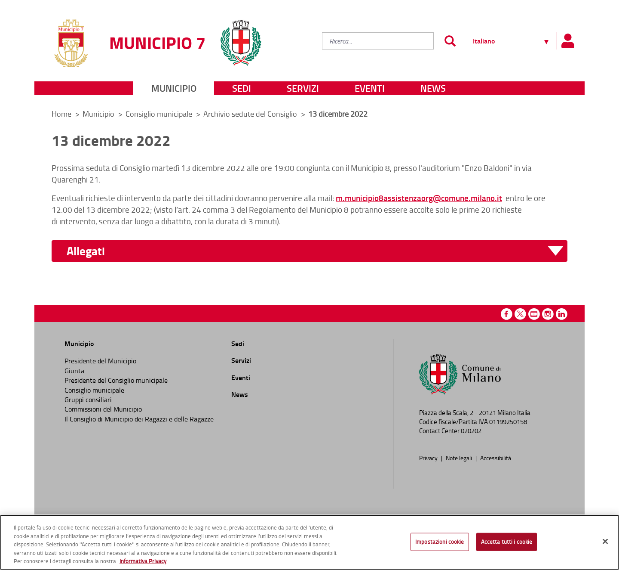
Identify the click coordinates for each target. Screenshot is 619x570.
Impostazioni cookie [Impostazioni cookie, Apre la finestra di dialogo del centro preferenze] (439, 543)
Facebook (506, 314)
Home (61, 113)
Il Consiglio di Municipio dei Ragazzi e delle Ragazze (139, 419)
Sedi (241, 88)
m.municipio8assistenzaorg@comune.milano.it (419, 198)
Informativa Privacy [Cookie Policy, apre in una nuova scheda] (143, 563)
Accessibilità (495, 457)
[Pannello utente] (567, 41)
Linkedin (561, 314)
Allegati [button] (86, 251)
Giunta (74, 370)
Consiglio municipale (160, 113)
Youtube (534, 314)
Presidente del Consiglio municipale (116, 380)
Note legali (459, 457)
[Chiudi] (605, 543)
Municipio (173, 88)
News (433, 88)
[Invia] (450, 41)
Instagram (548, 314)
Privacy (429, 457)
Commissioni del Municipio (103, 409)
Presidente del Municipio (100, 361)
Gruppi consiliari (88, 399)
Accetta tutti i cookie (507, 543)
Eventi (370, 88)
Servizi (303, 88)
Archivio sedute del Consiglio (251, 113)
